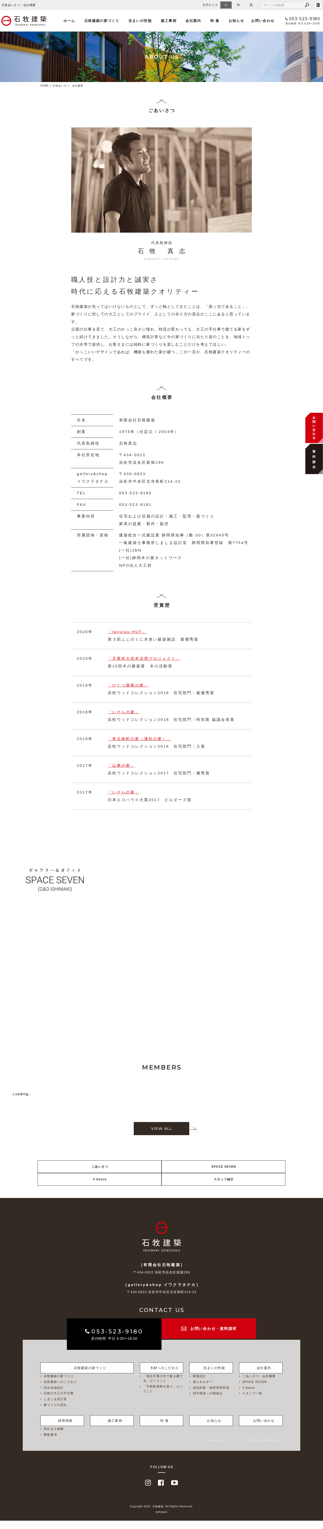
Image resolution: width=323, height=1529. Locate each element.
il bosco (193, 1179)
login (317, 5)
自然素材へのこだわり (60, 1391)
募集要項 (50, 1443)
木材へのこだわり (161, 1376)
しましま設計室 (55, 1408)
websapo (161, 1520)
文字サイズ (210, 5)
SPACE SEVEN (130, 1179)
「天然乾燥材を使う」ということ (163, 1398)
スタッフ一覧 (252, 1402)
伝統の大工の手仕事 (59, 1402)
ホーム (74, 21)
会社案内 (190, 21)
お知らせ (229, 21)
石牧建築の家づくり (104, 21)
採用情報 (62, 1428)
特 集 (209, 21)
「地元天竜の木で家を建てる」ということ (163, 1387)
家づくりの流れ (55, 1413)
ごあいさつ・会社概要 (259, 1385)
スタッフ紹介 (255, 1179)
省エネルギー (203, 1391)
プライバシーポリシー (263, 1449)
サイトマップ (217, 1449)
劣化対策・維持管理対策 (211, 1396)
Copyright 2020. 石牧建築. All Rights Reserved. (161, 1514)
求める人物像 (54, 1437)
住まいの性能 (140, 21)
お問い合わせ (255, 21)
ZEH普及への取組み (208, 1402)
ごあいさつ (68, 1179)
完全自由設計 (54, 1396)
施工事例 (167, 21)
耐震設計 (199, 1385)
